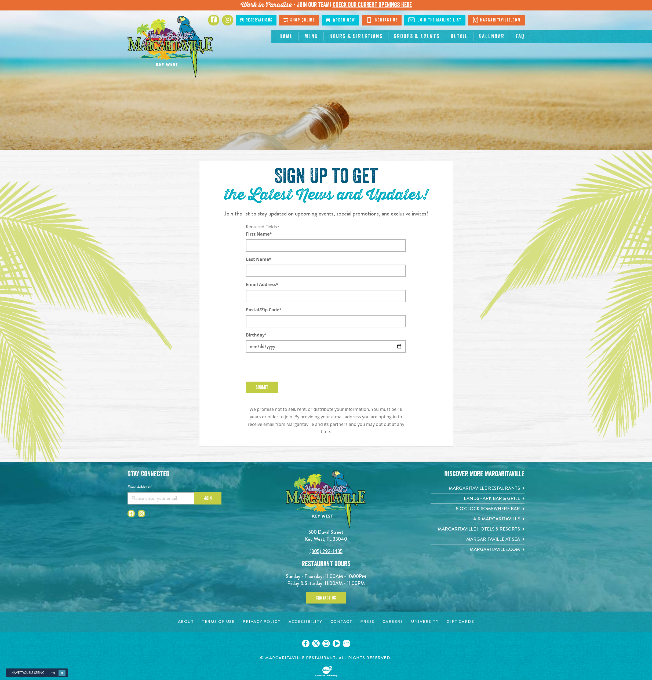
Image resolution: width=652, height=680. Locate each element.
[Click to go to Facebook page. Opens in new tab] (213, 20)
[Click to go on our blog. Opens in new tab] (346, 643)
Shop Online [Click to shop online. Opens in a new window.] (299, 20)
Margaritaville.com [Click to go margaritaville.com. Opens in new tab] (496, 20)
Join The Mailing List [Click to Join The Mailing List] (434, 20)
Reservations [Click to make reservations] (256, 20)
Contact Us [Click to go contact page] (382, 20)
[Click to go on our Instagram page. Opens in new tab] (326, 643)
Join (208, 498)
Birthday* (256, 335)
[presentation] (286, 367)
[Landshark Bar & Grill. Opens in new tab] (477, 498)
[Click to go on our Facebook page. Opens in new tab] (305, 643)
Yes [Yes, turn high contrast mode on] (53, 672)
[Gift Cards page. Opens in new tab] (460, 622)
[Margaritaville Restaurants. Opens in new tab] (477, 488)
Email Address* (262, 284)
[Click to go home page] (170, 47)
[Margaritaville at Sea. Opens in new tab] (477, 539)
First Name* (259, 234)
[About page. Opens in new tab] (186, 622)
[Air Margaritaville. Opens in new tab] (477, 519)
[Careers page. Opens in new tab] (392, 622)
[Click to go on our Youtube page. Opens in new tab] (336, 643)
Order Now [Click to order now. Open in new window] (340, 20)
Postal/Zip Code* (264, 310)
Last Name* (258, 259)
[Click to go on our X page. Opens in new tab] (316, 643)
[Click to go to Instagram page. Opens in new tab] (227, 20)
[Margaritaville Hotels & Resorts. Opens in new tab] (477, 529)
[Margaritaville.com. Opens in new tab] (477, 549)
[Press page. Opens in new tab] (367, 622)
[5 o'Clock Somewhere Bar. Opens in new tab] (477, 509)
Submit (262, 387)
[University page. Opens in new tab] (425, 622)
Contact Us (326, 597)
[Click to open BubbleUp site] (326, 671)
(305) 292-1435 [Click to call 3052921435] (326, 551)
